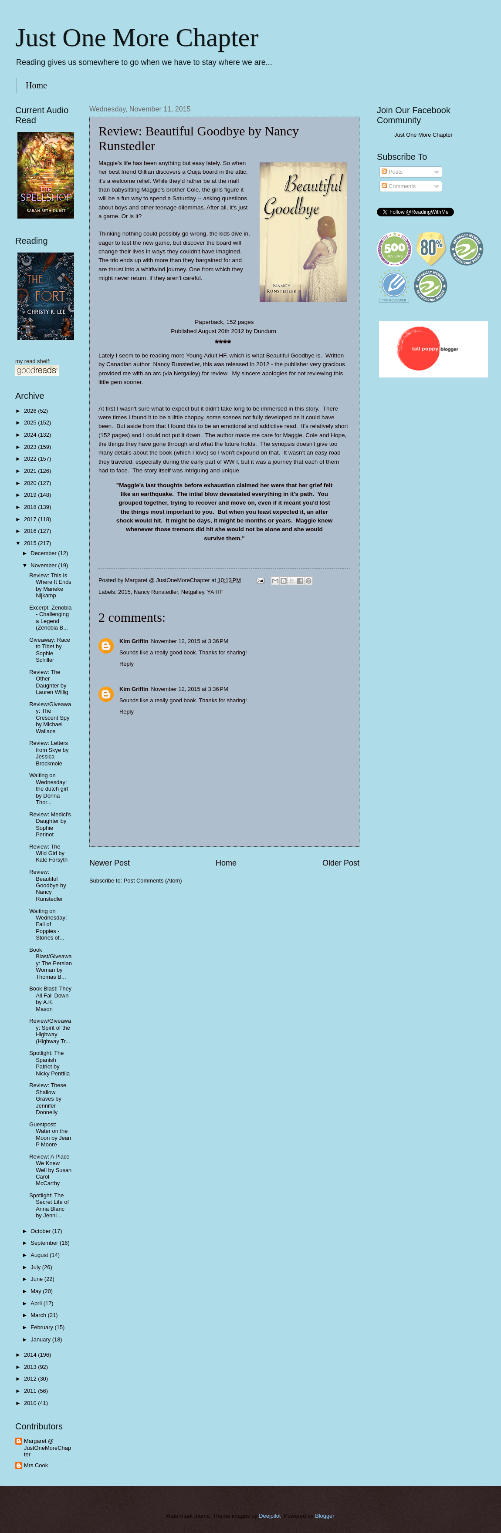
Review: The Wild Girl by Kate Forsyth (48, 853)
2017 (31, 519)
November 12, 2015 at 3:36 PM (189, 641)
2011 (31, 1391)
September (45, 1243)
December (44, 553)
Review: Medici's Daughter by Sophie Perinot (50, 824)
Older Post (340, 863)
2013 (31, 1367)
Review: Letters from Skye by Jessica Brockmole (48, 753)
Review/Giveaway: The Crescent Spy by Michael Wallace (50, 717)
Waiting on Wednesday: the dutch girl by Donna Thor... (48, 788)
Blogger (324, 1516)
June (37, 1279)
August (40, 1255)
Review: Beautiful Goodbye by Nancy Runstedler (47, 885)
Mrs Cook (36, 1465)
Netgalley (192, 592)
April (36, 1303)
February (42, 1327)
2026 (31, 411)
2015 (124, 592)
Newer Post (109, 863)
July (36, 1267)
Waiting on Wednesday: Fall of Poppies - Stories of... (48, 924)
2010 (31, 1403)
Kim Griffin (134, 641)
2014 (31, 1354)
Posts (392, 171)
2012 (31, 1378)
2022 (31, 458)
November (44, 565)
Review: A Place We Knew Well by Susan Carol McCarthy (50, 1170)
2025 (31, 422)
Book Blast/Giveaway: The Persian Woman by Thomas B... (50, 963)
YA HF (215, 592)
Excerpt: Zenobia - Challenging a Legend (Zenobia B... (50, 617)
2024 (31, 434)
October (41, 1231)
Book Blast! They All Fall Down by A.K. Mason (50, 998)
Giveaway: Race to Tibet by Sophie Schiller (49, 650)
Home (36, 85)
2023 (31, 447)
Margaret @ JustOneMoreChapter (47, 1448)
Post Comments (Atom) (153, 880)
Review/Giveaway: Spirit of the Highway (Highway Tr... (50, 1031)
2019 (31, 495)
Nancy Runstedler (156, 592)
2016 (31, 531)
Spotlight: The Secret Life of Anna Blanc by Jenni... (49, 1205)
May (36, 1291)
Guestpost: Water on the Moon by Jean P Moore (50, 1134)
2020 (31, 483)
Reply (126, 663)
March (38, 1315)
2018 (31, 507)
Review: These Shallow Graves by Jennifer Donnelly (47, 1098)
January (41, 1339)
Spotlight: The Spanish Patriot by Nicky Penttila (49, 1063)
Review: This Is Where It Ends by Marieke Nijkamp (50, 585)
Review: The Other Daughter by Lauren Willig (48, 682)
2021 (31, 471)
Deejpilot (270, 1516)
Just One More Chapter (136, 37)
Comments (399, 186)
